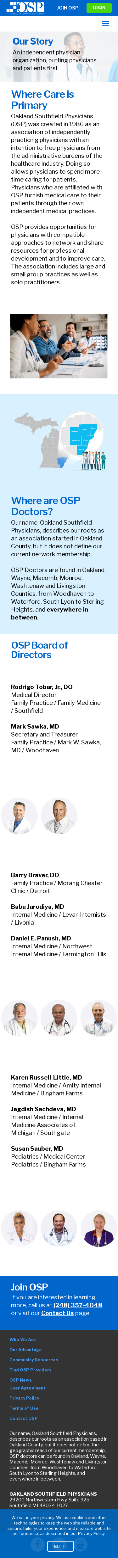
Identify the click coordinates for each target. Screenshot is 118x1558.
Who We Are (22, 1339)
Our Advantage (25, 1349)
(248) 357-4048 (77, 1305)
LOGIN (99, 7)
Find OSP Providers (30, 1369)
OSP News (20, 1379)
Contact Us (57, 1313)
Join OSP (68, 8)
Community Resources (33, 1359)
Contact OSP (23, 1418)
